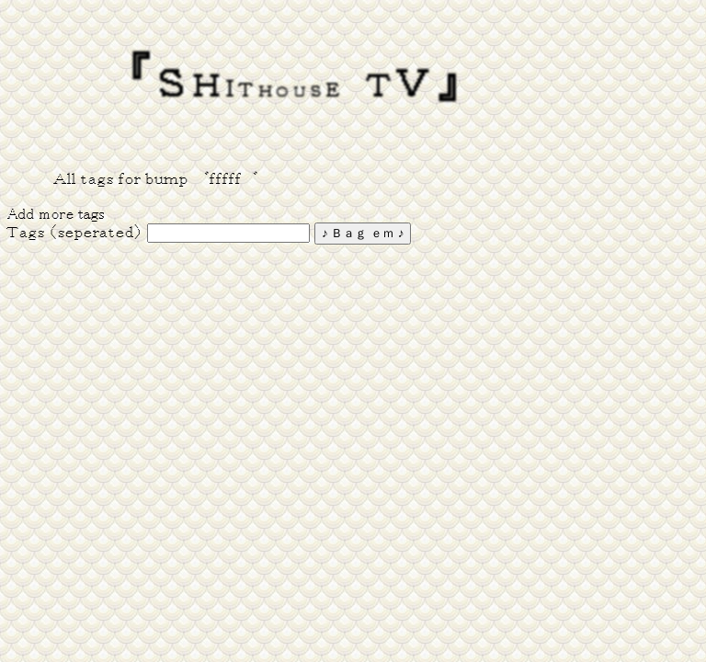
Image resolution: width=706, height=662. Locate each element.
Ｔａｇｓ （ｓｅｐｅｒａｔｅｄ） (74, 232)
